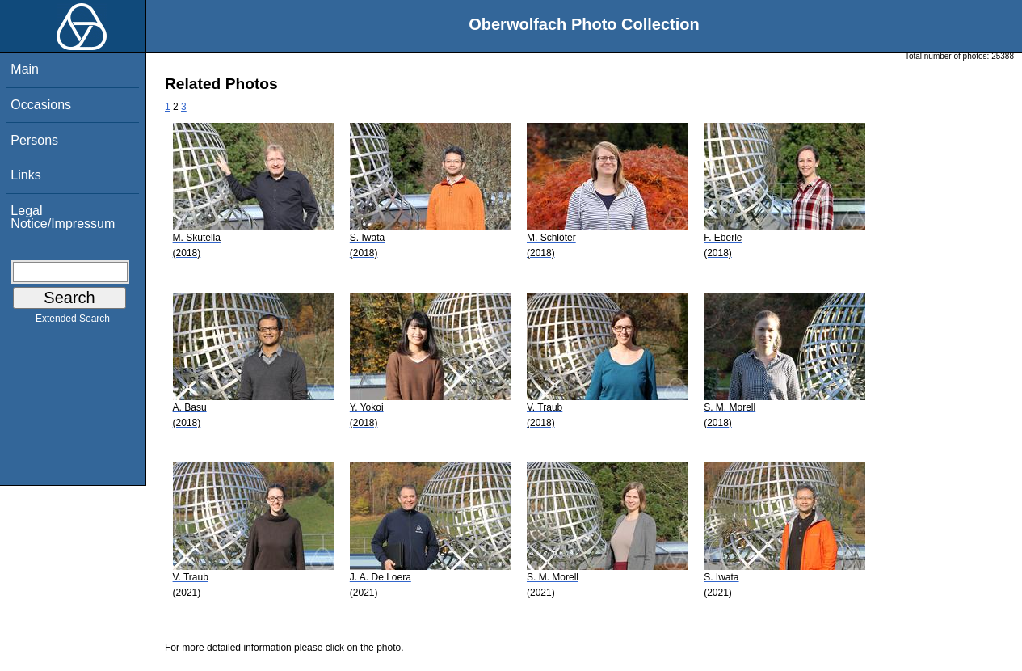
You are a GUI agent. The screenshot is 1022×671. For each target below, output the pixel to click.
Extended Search (73, 322)
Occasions (41, 105)
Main (25, 69)
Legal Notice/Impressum (63, 217)
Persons (34, 140)
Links (25, 175)
